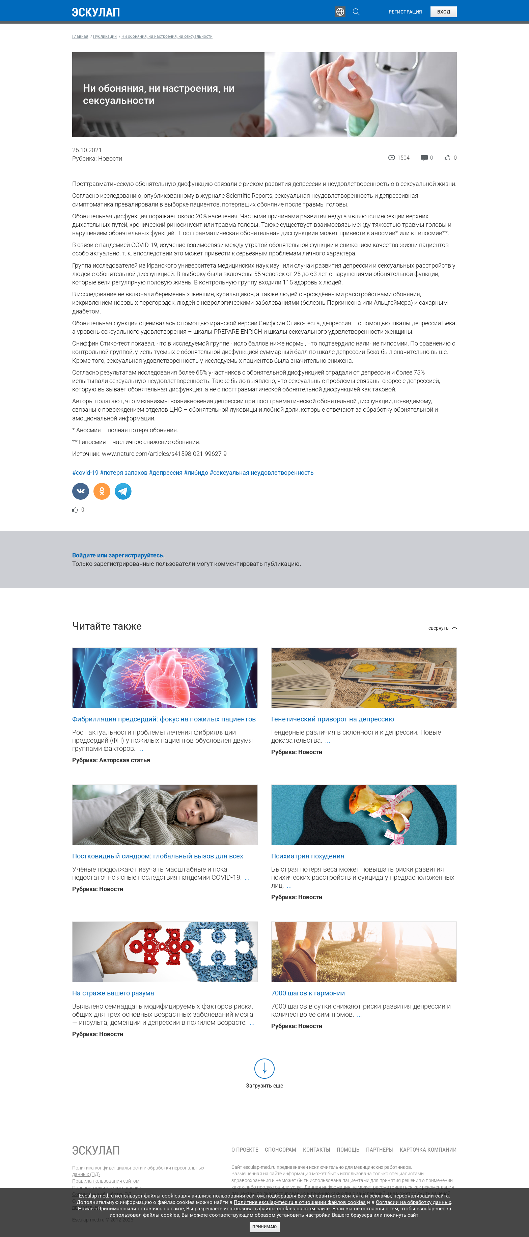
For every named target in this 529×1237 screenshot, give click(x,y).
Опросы (309, 12)
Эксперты (220, 12)
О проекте (244, 1150)
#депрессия (166, 472)
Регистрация (405, 12)
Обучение (178, 12)
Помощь (348, 1150)
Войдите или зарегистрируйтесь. (118, 555)
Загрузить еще (264, 1085)
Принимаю (264, 1227)
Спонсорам (280, 1150)
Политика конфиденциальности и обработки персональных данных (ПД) (138, 1171)
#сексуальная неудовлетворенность (262, 472)
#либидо (196, 472)
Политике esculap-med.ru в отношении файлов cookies (300, 1202)
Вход (443, 12)
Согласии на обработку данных (413, 1202)
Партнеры (379, 1150)
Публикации (266, 12)
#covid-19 (85, 472)
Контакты (316, 1150)
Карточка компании (428, 1150)
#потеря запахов (123, 472)
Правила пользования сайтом (105, 1181)
